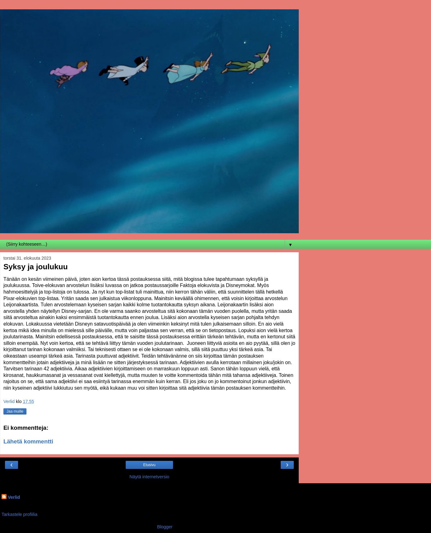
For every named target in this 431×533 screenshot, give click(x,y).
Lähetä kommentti (28, 441)
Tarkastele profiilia (19, 514)
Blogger (164, 526)
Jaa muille (15, 411)
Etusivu (149, 465)
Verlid (14, 497)
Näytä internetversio (149, 476)
